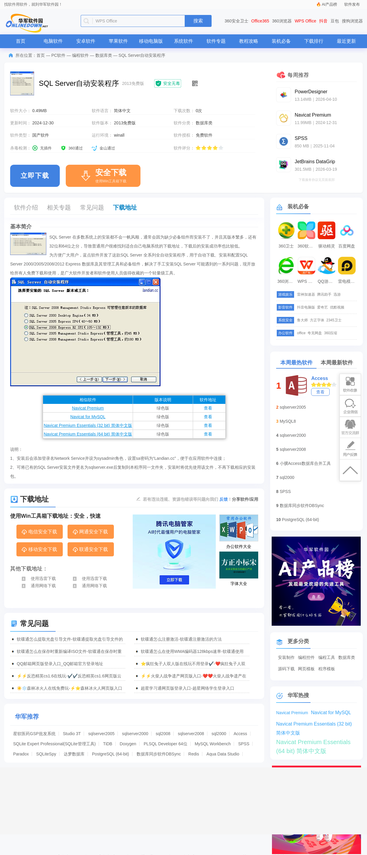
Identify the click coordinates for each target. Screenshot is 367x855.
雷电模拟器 (347, 281)
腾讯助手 (324, 294)
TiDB (107, 744)
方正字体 (317, 320)
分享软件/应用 (245, 499)
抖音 (323, 21)
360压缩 (330, 333)
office (301, 333)
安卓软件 (85, 41)
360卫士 (286, 246)
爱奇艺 (322, 307)
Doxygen (128, 744)
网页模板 (306, 668)
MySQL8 (288, 421)
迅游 (337, 294)
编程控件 (306, 657)
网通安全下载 (90, 532)
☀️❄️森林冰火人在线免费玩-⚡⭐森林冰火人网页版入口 (69, 688)
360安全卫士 (236, 21)
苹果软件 (118, 41)
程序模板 (326, 668)
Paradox (21, 754)
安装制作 (286, 657)
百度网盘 (346, 246)
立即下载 (35, 175)
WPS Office (305, 21)
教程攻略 (248, 41)
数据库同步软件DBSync (159, 754)
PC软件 (58, 55)
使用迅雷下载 (38, 578)
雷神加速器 (306, 294)
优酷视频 (337, 307)
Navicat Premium (88, 408)
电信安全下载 (39, 532)
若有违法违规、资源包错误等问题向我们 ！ (187, 499)
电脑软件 (53, 41)
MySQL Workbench (213, 744)
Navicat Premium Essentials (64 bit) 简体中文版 (88, 434)
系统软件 (183, 41)
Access (240, 734)
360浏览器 (282, 21)
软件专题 (216, 41)
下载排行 (313, 41)
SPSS (243, 744)
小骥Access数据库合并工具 (305, 463)
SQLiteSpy (46, 754)
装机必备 (281, 41)
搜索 (198, 20)
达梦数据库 (74, 754)
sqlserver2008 (191, 734)
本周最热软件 (296, 363)
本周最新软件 (337, 363)
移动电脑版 (151, 41)
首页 (20, 41)
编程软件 (80, 55)
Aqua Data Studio (223, 754)
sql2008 (163, 734)
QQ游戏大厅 (327, 281)
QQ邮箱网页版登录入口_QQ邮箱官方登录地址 (60, 663)
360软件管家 (307, 246)
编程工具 (326, 657)
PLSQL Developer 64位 (165, 744)
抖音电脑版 (306, 307)
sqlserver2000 (135, 734)
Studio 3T (72, 734)
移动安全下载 (39, 549)
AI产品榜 (329, 4)
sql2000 (219, 734)
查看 (208, 408)
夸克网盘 (315, 333)
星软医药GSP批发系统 (34, 734)
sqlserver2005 (101, 734)
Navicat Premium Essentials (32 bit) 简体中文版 (88, 425)
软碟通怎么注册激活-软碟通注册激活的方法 (181, 639)
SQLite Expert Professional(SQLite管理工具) (54, 744)
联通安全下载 (90, 549)
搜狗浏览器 (352, 21)
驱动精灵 (326, 246)
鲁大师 (302, 320)
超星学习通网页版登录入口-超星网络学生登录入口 (187, 688)
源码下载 (286, 668)
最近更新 (346, 41)
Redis (193, 754)
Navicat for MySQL (87, 416)
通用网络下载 (38, 585)
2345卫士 (334, 320)
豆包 (335, 21)
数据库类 (103, 55)
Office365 (260, 21)
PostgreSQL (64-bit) (110, 754)
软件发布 (352, 4)
